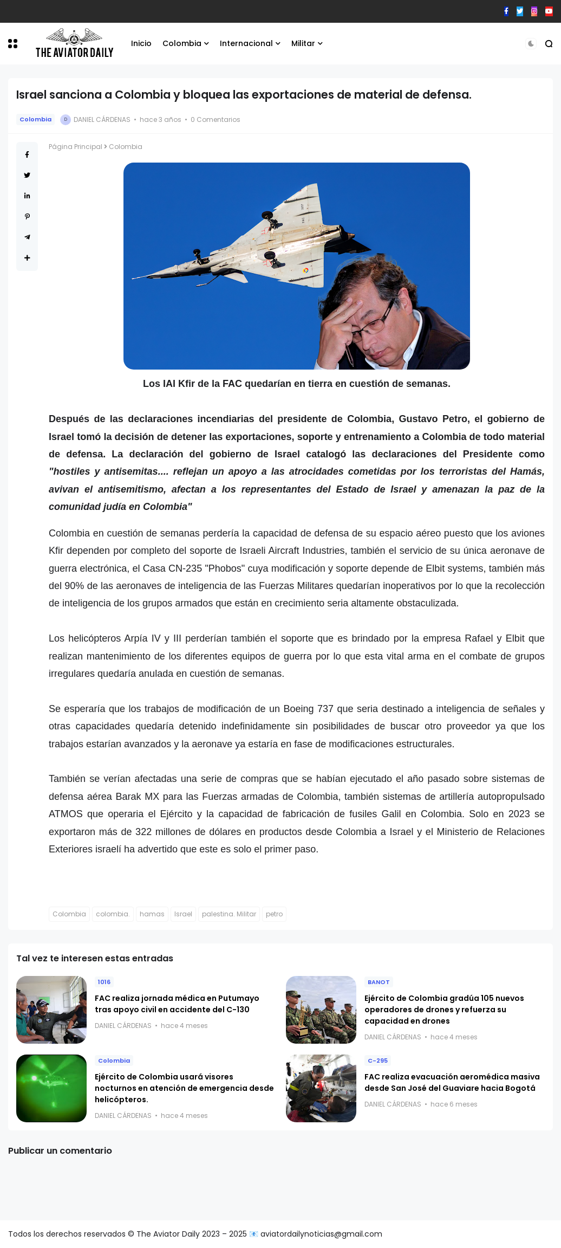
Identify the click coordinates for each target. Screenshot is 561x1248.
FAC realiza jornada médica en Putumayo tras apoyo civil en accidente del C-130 (177, 1004)
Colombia (181, 43)
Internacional (246, 43)
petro (274, 914)
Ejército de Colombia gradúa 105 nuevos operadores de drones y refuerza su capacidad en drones (444, 1009)
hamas (152, 914)
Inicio (141, 43)
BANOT (379, 982)
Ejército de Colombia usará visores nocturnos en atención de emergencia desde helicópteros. (184, 1088)
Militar (303, 43)
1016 (104, 982)
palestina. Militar (229, 914)
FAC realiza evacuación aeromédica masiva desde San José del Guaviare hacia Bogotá (452, 1082)
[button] (12, 43)
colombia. (113, 914)
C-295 (378, 1060)
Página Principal (75, 146)
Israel (183, 914)
